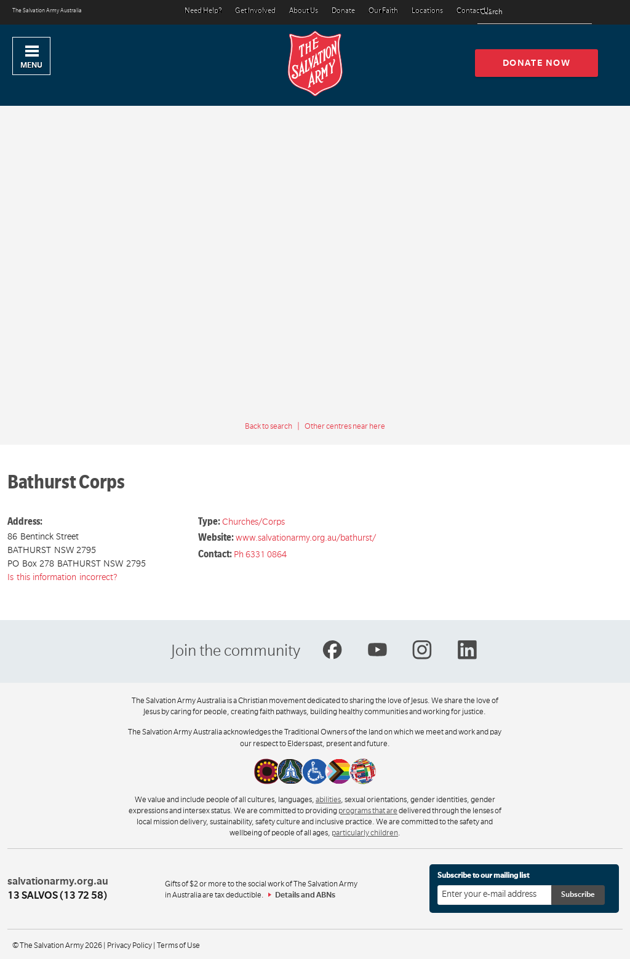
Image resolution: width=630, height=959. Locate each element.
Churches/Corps (253, 522)
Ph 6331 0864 (260, 554)
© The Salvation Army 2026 (57, 945)
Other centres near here (345, 426)
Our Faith (383, 11)
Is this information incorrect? (62, 577)
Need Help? (203, 11)
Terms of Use (178, 945)
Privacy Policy (129, 945)
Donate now (537, 63)
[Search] (579, 12)
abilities (328, 799)
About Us (303, 11)
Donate (343, 11)
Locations (427, 11)
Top (610, 943)
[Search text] (534, 12)
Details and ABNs (305, 895)
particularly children (365, 833)
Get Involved (255, 11)
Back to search (268, 426)
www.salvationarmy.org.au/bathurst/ (306, 538)
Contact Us (474, 11)
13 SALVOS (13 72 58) (57, 895)
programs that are (367, 810)
